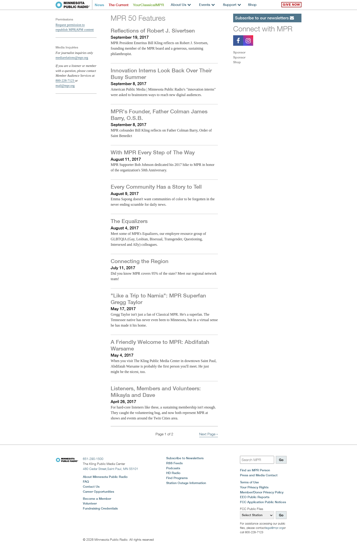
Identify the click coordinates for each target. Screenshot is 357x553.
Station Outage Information (186, 483)
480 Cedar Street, (110, 469)
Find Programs (177, 478)
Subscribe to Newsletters (185, 458)
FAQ (86, 481)
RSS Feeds (174, 463)
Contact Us (91, 486)
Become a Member (97, 498)
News (99, 5)
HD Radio (173, 473)
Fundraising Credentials (100, 508)
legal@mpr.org (274, 528)
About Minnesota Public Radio (105, 477)
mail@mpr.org (65, 85)
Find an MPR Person (255, 470)
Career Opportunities (98, 491)
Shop (252, 5)
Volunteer (90, 503)
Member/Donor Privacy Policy (261, 492)
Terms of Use (249, 482)
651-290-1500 (93, 459)
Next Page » (208, 434)
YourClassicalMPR (148, 5)
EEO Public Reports (254, 497)
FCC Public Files (251, 509)
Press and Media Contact (259, 475)
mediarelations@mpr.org (72, 57)
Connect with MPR (262, 28)
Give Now (291, 5)
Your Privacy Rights (254, 487)
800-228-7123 (65, 80)
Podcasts (173, 468)
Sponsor (239, 52)
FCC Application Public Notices (263, 502)
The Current (118, 5)
